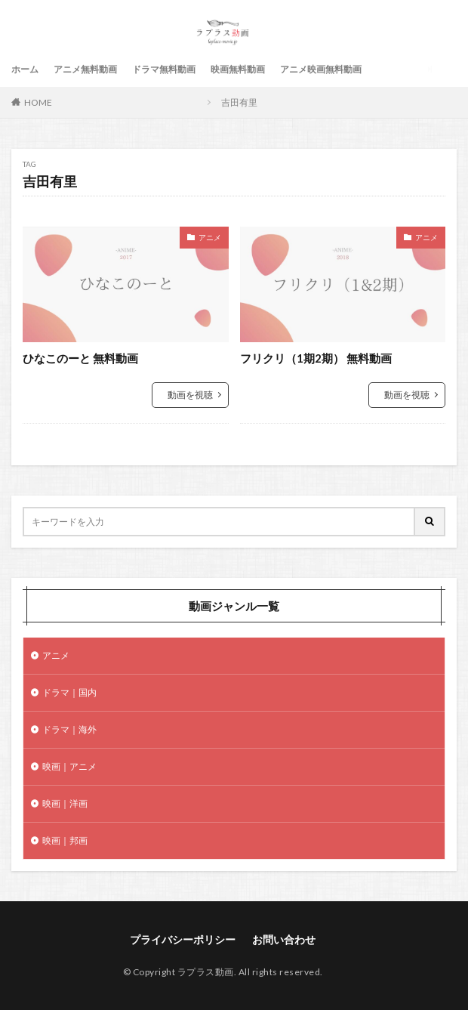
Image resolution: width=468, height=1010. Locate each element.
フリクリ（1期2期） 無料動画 (316, 358)
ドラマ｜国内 (69, 692)
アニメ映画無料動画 (321, 69)
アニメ (210, 237)
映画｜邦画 (65, 840)
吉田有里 (239, 102)
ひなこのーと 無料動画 (80, 358)
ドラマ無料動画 (164, 69)
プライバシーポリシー (183, 939)
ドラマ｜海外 (69, 729)
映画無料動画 (238, 69)
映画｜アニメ (69, 766)
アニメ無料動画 (85, 69)
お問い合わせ (284, 939)
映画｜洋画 (65, 803)
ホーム (24, 69)
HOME (38, 102)
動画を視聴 (190, 394)
